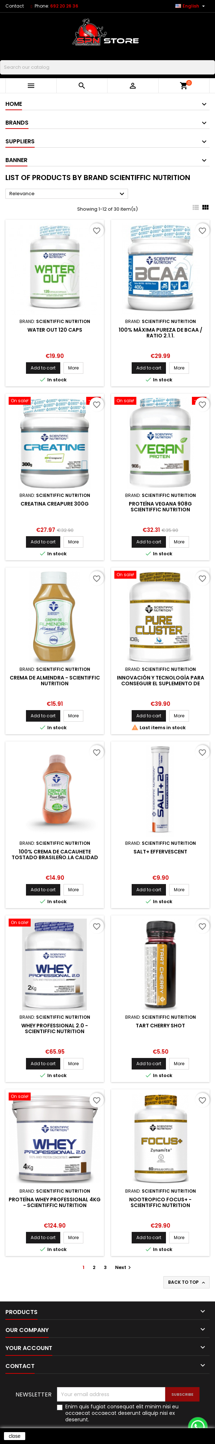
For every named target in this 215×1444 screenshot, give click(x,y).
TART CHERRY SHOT (160, 1025)
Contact (14, 6)
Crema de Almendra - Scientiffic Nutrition (55, 680)
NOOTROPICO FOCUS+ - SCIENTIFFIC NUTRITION (160, 1202)
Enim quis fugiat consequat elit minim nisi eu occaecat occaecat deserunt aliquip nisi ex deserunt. (122, 1413)
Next (124, 1267)
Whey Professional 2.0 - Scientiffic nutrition (54, 1028)
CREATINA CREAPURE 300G (55, 503)
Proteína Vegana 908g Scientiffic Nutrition (160, 506)
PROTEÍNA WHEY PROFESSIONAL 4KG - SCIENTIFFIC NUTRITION (55, 1202)
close (15, 1436)
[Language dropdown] (191, 6)
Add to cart (43, 368)
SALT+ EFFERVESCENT (160, 851)
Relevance (67, 194)
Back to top (187, 1282)
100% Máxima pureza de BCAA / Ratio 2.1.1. (160, 332)
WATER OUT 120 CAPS (54, 329)
